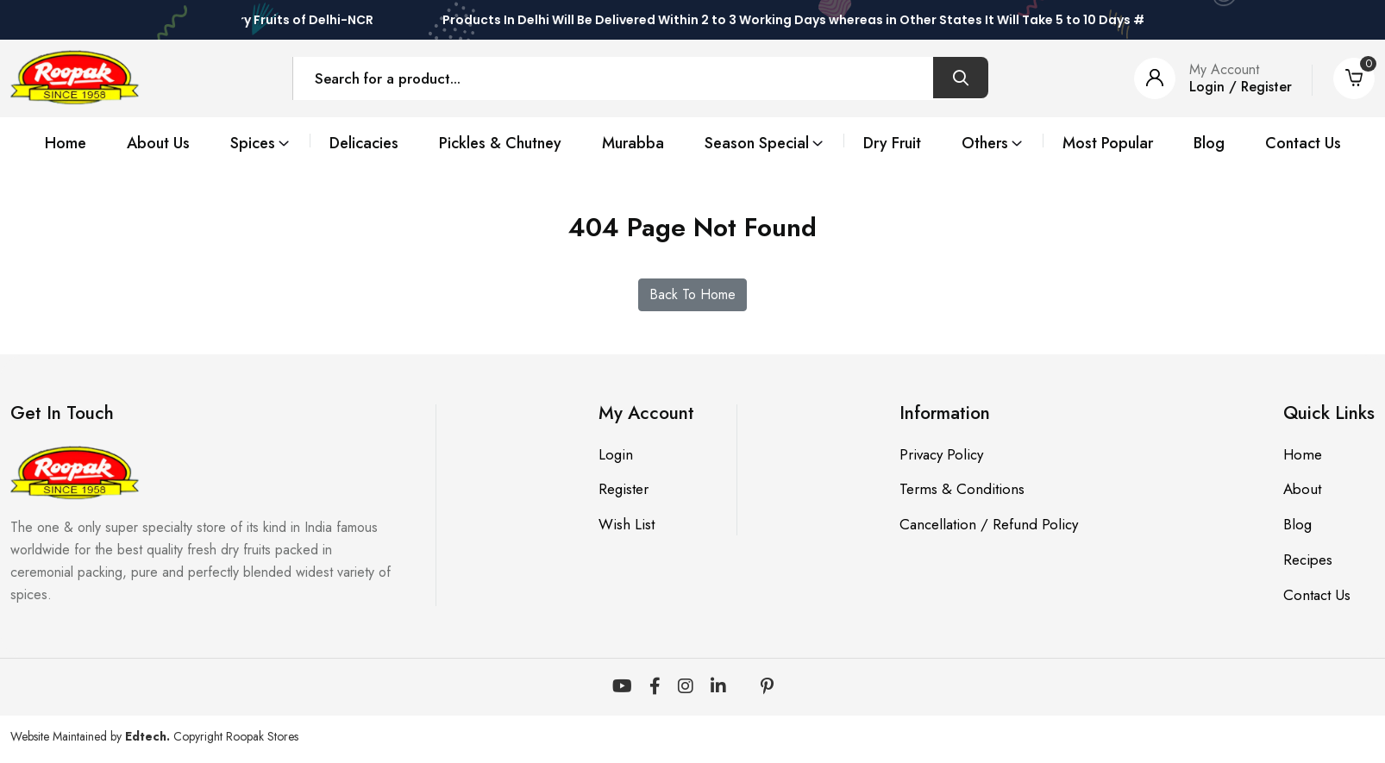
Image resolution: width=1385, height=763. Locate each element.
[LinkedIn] (718, 688)
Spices (256, 143)
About (1302, 489)
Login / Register (1240, 87)
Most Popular (1103, 143)
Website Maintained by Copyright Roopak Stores (154, 737)
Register (623, 489)
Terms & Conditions (961, 489)
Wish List (626, 525)
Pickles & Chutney (501, 143)
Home (69, 143)
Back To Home (692, 295)
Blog (1204, 143)
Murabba (634, 143)
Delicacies (365, 143)
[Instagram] (685, 688)
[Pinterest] (767, 688)
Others (982, 143)
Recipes (1308, 560)
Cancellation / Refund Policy (989, 525)
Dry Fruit (890, 143)
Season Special (757, 143)
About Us (161, 143)
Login (615, 454)
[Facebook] (655, 688)
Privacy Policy (941, 454)
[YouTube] (622, 688)
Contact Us (1299, 143)
